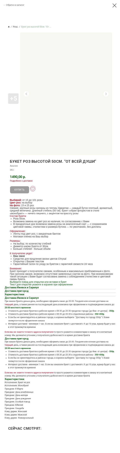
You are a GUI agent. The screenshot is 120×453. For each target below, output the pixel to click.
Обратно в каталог (15, 5)
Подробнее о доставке (21, 181)
